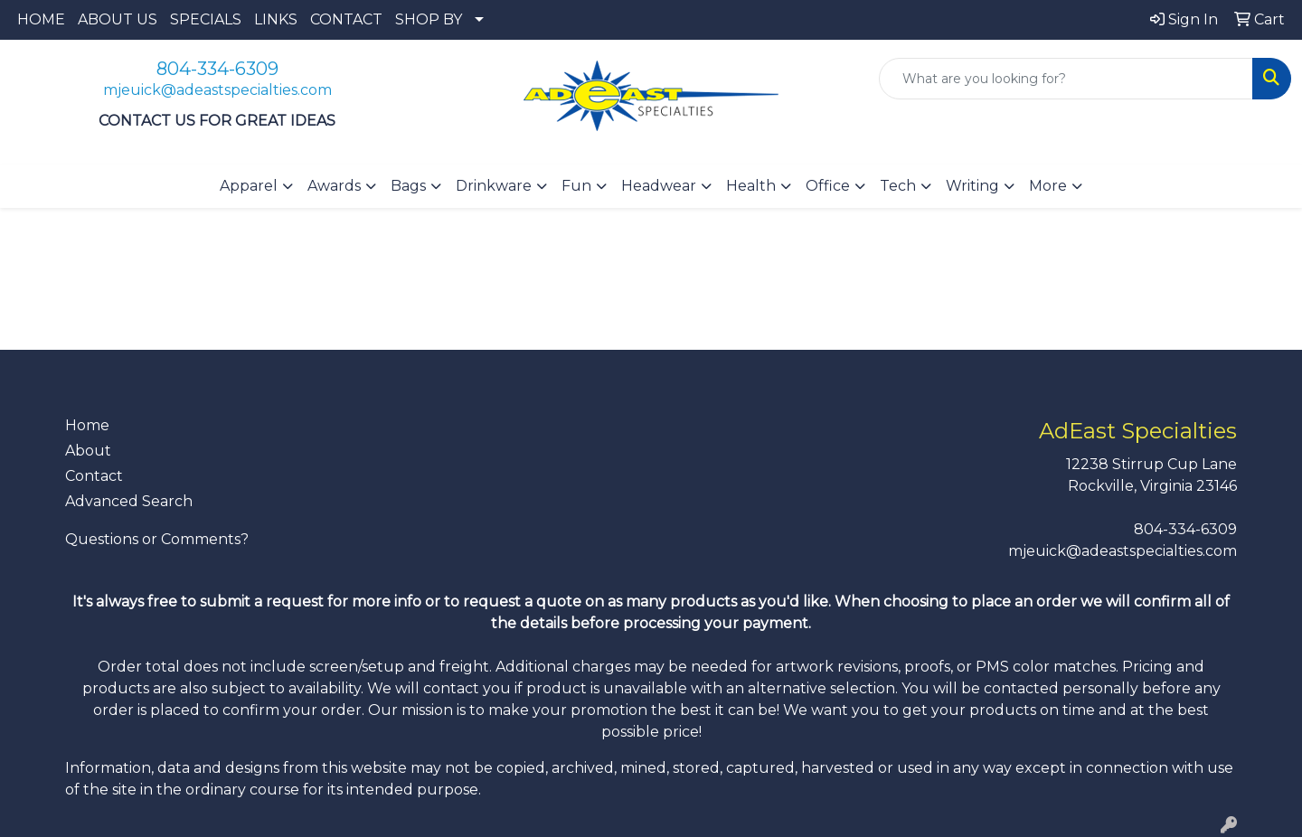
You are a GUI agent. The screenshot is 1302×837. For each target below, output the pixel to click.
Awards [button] (334, 185)
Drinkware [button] (494, 185)
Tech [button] (898, 185)
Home (87, 425)
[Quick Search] (1066, 78)
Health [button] (751, 185)
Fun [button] (576, 185)
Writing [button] (972, 185)
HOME (41, 19)
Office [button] (828, 185)
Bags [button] (408, 185)
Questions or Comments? (157, 539)
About (88, 450)
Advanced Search (129, 501)
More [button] (1048, 185)
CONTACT (346, 19)
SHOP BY (428, 19)
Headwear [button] (658, 185)
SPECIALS (205, 19)
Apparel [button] (249, 185)
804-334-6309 (217, 69)
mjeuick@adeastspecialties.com (217, 90)
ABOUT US (117, 19)
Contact (94, 475)
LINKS (275, 19)
